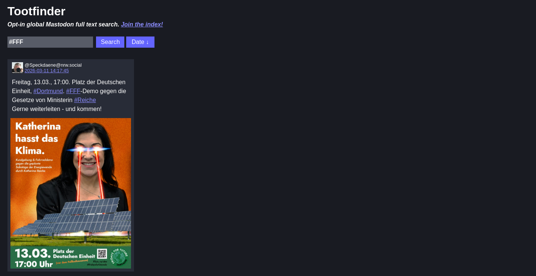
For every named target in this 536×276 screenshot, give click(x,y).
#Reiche (85, 100)
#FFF (73, 91)
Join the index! (142, 24)
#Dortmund (48, 91)
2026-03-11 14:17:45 (47, 70)
